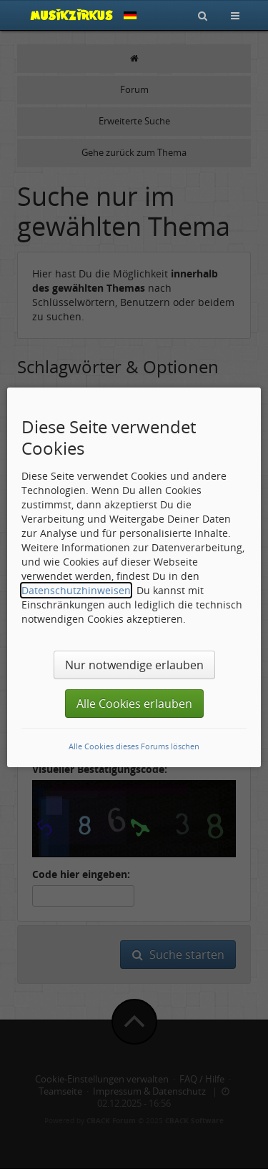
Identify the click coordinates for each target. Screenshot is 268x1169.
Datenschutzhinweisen (76, 590)
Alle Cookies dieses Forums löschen (134, 746)
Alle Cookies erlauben (134, 703)
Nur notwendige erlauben (134, 665)
